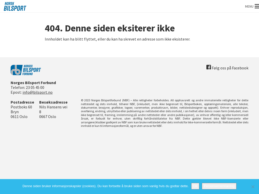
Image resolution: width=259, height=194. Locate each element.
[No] (252, 186)
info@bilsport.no (38, 92)
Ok (195, 186)
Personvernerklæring (219, 186)
